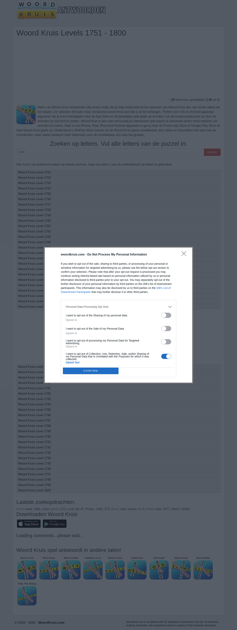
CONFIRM (90, 370)
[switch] (166, 315)
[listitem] (118, 307)
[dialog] (118, 315)
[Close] (185, 254)
